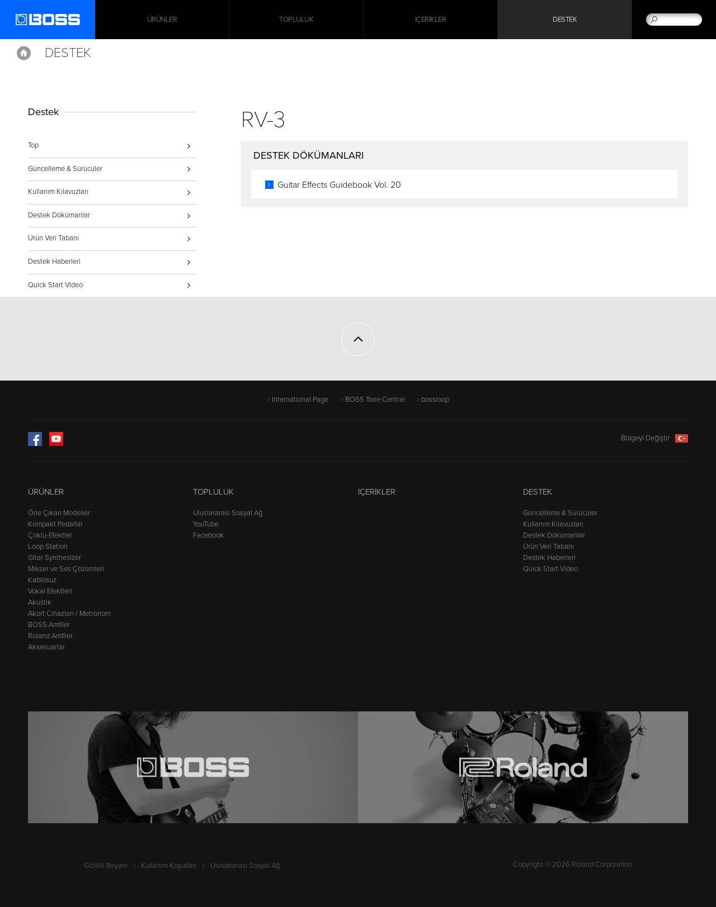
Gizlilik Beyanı (106, 865)
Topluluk (296, 19)
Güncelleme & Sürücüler (65, 168)
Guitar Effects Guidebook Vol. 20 (339, 185)
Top (33, 145)
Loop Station (48, 546)
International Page (300, 399)
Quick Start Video (55, 285)
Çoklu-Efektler (50, 535)
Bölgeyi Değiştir (654, 438)
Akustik (39, 602)
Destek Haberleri (54, 261)
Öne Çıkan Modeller (59, 513)
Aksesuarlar (46, 647)
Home (23, 53)
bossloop (435, 399)
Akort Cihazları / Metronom (69, 613)
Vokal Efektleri (50, 591)
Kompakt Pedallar (55, 524)
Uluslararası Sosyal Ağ (227, 513)
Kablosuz (42, 580)
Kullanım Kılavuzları (58, 191)
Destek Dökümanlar (59, 215)
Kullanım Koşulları (168, 865)
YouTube (206, 524)
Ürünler (46, 492)
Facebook (208, 535)
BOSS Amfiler (49, 624)
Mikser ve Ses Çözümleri (66, 568)
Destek (565, 19)
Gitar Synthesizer (54, 557)
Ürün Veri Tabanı (53, 238)
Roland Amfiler (50, 635)
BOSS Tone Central (375, 399)
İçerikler (430, 19)
